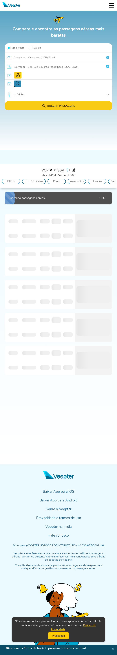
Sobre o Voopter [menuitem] (58, 509)
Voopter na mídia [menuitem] (58, 526)
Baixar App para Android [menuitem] (58, 500)
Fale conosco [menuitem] (58, 535)
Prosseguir (58, 635)
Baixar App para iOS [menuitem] (58, 491)
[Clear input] (107, 57)
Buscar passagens (58, 106)
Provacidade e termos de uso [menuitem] (58, 518)
